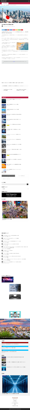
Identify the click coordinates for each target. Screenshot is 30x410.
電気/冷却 (8, 242)
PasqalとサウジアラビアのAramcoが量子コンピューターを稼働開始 (11, 238)
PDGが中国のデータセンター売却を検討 (7, 250)
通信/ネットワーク (9, 236)
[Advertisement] (15, 73)
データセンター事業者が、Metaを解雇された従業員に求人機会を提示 (11, 253)
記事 (13, 61)
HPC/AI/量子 (8, 239)
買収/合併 (8, 251)
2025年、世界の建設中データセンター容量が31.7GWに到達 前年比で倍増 (11, 256)
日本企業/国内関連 (5, 3)
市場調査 (7, 257)
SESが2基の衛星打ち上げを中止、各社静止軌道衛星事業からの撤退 (11, 235)
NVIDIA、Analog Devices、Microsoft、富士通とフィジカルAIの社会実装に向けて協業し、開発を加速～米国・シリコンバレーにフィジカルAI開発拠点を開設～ (15, 247)
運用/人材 (8, 254)
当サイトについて (15, 399)
